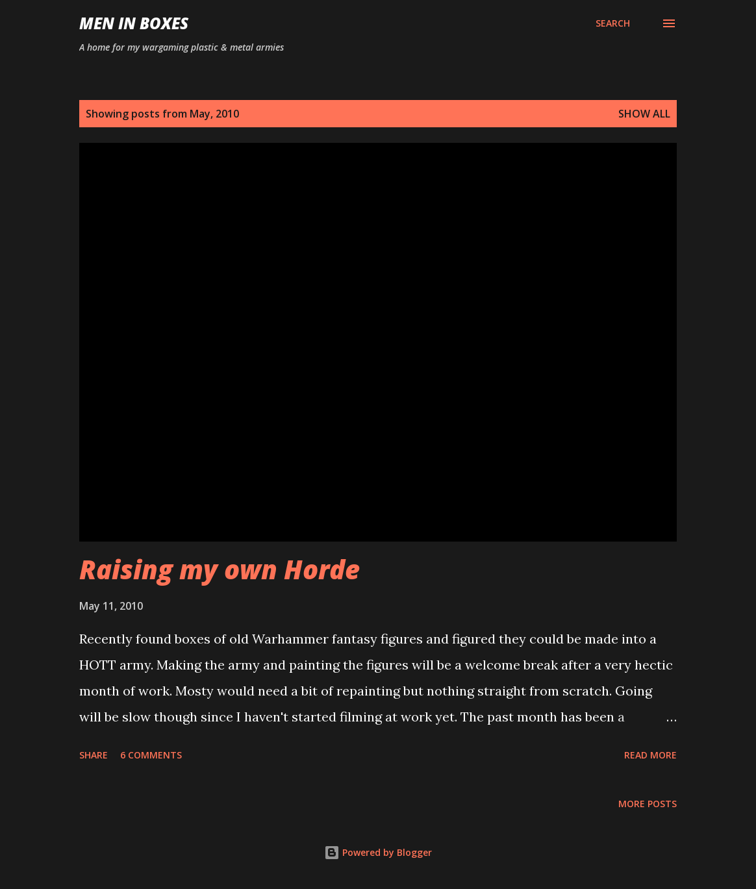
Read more (650, 755)
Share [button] (93, 755)
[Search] (613, 23)
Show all (644, 113)
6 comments (151, 755)
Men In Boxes (133, 23)
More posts (647, 803)
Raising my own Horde (219, 569)
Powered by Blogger (378, 852)
